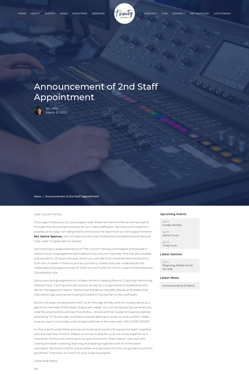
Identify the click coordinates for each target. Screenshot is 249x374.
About (35, 13)
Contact (150, 13)
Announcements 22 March (178, 285)
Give (165, 13)
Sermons (98, 13)
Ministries (79, 13)
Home (22, 13)
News (64, 13)
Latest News (169, 278)
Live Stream (222, 13)
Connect (178, 13)
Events (50, 13)
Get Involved (199, 13)
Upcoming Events (173, 214)
